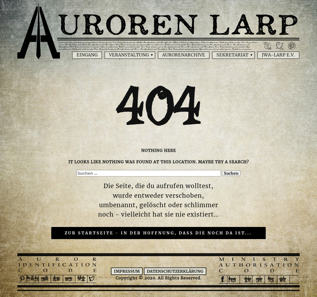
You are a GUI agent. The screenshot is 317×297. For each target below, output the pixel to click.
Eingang (87, 55)
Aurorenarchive (183, 55)
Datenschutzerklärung (175, 271)
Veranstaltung (129, 55)
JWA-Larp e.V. (278, 55)
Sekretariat (232, 55)
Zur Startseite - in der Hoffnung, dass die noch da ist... (158, 232)
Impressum (127, 271)
